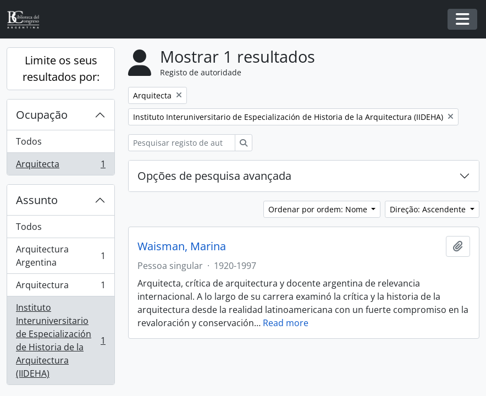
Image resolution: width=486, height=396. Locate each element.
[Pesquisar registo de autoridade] (181, 142)
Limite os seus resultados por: (61, 68)
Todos (29, 141)
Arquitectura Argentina (60, 255)
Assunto (37, 200)
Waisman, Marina (181, 246)
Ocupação (42, 114)
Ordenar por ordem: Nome (318, 209)
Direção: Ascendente (429, 209)
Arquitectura (60, 287)
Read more (285, 323)
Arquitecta (60, 166)
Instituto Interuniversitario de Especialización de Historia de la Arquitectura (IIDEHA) (60, 340)
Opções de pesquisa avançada (214, 175)
